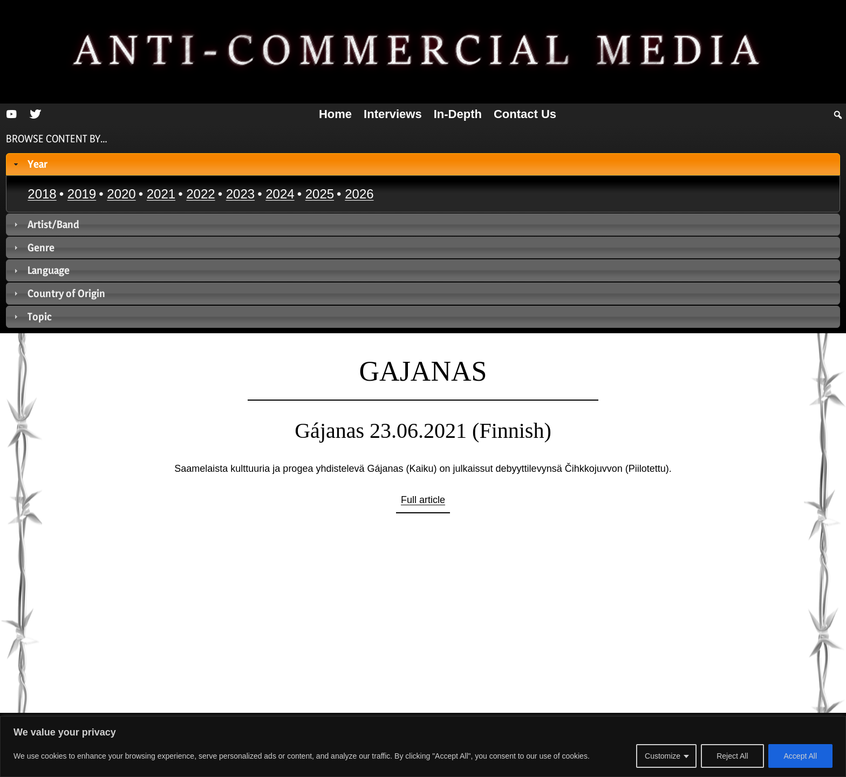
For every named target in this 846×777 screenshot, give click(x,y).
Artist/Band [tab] (45, 224)
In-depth (458, 114)
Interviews (393, 114)
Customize (662, 756)
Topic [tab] (31, 316)
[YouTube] (11, 114)
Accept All (800, 756)
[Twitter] (35, 114)
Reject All (732, 756)
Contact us (525, 114)
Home (335, 114)
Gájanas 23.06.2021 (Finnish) (423, 430)
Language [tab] (40, 270)
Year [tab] (29, 163)
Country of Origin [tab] (58, 293)
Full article (423, 499)
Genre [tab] (33, 247)
